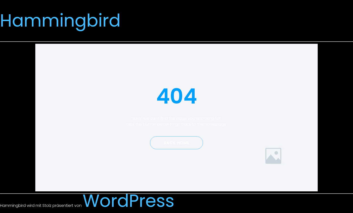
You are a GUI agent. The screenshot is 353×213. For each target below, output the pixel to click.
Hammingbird (60, 20)
